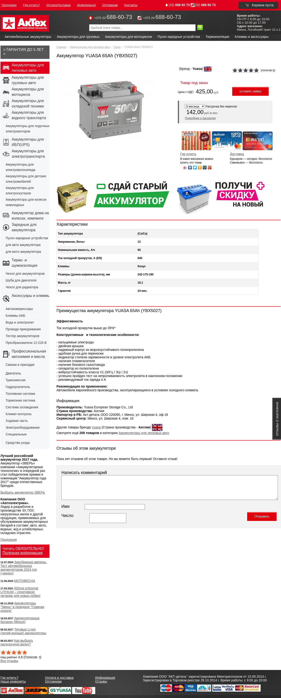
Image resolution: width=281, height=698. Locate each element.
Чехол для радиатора (22, 287)
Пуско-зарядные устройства (179, 37)
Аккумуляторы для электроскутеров (20, 190)
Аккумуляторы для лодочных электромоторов (27, 128)
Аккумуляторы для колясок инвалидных (26, 202)
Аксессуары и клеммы (31, 296)
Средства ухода (18, 443)
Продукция (8, 539)
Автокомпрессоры (19, 309)
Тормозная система (20, 400)
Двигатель (13, 373)
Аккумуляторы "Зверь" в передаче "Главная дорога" (22, 607)
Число (67, 515)
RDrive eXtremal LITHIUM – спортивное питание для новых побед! (20, 592)
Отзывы (101, 681)
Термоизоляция (217, 37)
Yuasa (116, 47)
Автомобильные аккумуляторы (28, 37)
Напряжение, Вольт (71, 241)
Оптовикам (53, 681)
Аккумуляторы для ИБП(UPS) (28, 142)
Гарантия (64, 290)
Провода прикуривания (23, 329)
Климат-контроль (19, 414)
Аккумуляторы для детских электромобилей (26, 178)
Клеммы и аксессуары (251, 37)
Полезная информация (23, 553)
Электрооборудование (23, 427)
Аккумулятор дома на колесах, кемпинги (30, 215)
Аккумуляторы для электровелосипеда (20, 167)
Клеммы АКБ (15, 315)
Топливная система (20, 393)
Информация (105, 678)
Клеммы (63, 266)
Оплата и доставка (59, 678)
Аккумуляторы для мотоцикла (28, 91)
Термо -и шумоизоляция (24, 262)
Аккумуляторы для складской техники (28, 103)
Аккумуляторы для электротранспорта (28, 153)
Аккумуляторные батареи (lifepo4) (19, 620)
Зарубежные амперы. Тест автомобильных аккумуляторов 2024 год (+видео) (23, 567)
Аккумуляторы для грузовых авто (28, 80)
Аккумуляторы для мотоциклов (128, 37)
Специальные (16, 434)
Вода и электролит (20, 322)
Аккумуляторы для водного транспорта (29, 115)
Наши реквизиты (13, 681)
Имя (65, 506)
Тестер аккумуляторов (22, 336)
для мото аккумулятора (23, 251)
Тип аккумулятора (70, 233)
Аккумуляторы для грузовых (78, 37)
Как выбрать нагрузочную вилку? (16, 642)
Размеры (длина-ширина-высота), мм (84, 274)
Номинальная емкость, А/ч (76, 250)
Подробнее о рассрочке (200, 118)
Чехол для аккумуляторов (25, 273)
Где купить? (9, 678)
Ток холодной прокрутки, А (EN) (80, 258)
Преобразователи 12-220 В (26, 343)
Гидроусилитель (18, 387)
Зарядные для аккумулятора (24, 227)
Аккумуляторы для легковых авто (90, 47)
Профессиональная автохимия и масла (29, 354)
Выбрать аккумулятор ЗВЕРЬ (22, 492)
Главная (61, 47)
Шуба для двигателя (21, 280)
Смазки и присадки (20, 365)
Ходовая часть (17, 421)
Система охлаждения (22, 407)
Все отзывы (9, 661)
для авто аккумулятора (23, 245)
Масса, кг (64, 282)
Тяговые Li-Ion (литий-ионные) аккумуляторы (23, 631)
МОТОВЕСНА (24, 581)
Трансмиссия (15, 380)
